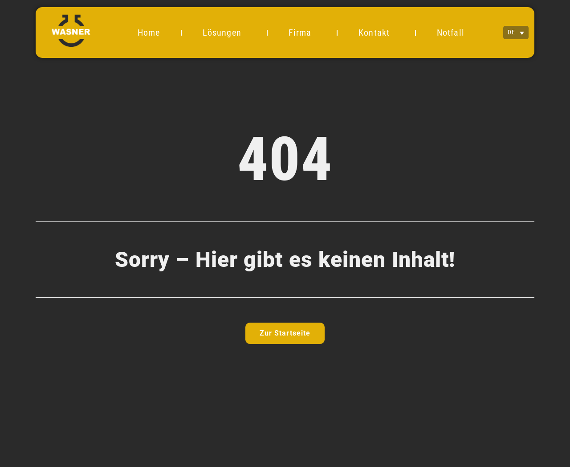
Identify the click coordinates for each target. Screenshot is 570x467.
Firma (302, 32)
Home (149, 32)
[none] (516, 32)
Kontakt (376, 32)
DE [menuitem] (511, 32)
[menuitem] (516, 32)
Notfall (450, 32)
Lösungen (224, 32)
